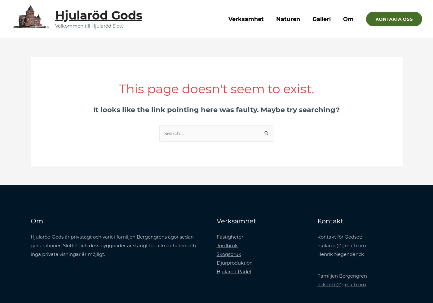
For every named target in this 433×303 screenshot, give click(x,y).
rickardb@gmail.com (341, 285)
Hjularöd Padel (234, 271)
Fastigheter (230, 237)
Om (349, 19)
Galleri (323, 19)
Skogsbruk (229, 254)
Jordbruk (227, 246)
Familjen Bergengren (342, 276)
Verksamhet (250, 19)
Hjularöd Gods (98, 15)
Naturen (291, 19)
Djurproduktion (235, 263)
